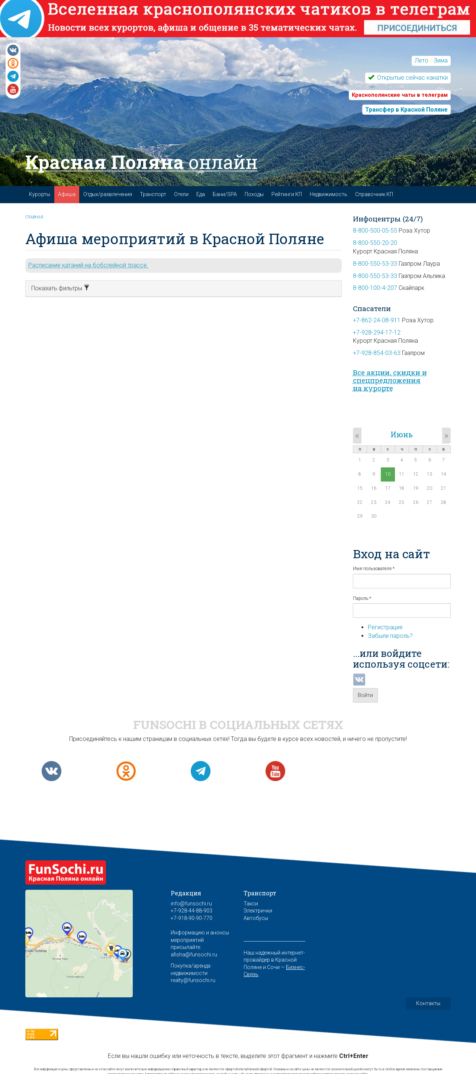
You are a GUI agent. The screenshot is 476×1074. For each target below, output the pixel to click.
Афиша (66, 194)
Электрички (258, 911)
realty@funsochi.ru (193, 980)
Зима (441, 60)
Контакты (428, 1003)
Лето (421, 60)
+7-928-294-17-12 (377, 332)
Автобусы (256, 918)
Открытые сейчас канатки (412, 77)
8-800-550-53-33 (375, 263)
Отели (181, 194)
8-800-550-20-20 (375, 242)
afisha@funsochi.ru (194, 955)
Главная (34, 217)
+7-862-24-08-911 (377, 320)
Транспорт (153, 194)
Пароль (362, 598)
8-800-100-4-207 (375, 287)
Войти (365, 695)
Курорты (39, 194)
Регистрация (385, 627)
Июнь (401, 434)
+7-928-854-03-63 (377, 353)
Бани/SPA (225, 194)
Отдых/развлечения (107, 194)
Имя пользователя (374, 568)
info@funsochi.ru (191, 904)
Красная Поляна (141, 162)
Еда (200, 194)
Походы (254, 194)
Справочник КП (374, 194)
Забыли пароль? (390, 635)
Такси (251, 904)
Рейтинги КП (286, 194)
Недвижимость (328, 194)
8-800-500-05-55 (375, 230)
